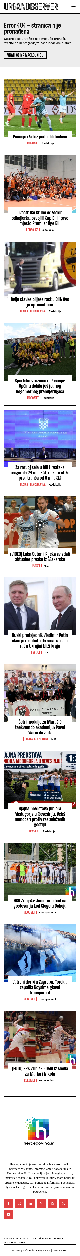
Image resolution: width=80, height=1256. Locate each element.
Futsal (36, 565)
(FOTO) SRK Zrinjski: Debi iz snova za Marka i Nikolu (40, 1071)
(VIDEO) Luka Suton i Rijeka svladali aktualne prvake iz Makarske (40, 556)
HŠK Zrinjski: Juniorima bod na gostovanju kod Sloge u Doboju (40, 903)
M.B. (46, 565)
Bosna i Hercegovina (33, 311)
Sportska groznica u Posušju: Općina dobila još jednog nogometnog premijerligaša (40, 386)
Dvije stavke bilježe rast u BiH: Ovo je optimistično (40, 302)
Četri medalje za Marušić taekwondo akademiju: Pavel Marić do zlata (40, 727)
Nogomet (33, 143)
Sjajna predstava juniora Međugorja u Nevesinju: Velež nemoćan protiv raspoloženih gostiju (40, 816)
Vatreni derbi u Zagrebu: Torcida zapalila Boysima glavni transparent (39, 987)
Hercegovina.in (48, 912)
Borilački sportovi (36, 739)
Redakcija (48, 143)
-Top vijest (33, 831)
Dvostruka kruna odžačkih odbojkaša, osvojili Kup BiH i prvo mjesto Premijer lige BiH (40, 218)
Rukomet (29, 1080)
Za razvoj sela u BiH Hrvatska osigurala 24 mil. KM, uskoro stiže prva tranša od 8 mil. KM (40, 473)
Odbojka (33, 229)
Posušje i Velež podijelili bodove (40, 136)
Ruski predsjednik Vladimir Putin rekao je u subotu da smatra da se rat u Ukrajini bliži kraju (40, 640)
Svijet (36, 652)
